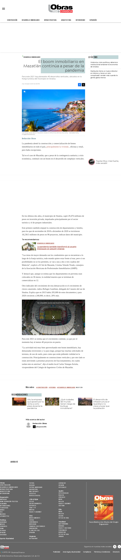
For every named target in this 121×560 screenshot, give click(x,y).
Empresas (3, 499)
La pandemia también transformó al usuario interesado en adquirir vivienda (56, 248)
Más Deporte (33, 491)
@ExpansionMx (41, 427)
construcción (42, 387)
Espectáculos (64, 493)
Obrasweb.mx (119, 546)
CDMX (2, 528)
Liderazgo (62, 483)
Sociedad (3, 535)
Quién (61, 491)
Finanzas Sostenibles (37, 526)
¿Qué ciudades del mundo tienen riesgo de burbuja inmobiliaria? (67, 403)
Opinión (3, 532)
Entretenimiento (35, 503)
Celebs (61, 516)
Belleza (61, 501)
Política (3, 520)
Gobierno (3, 522)
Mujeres (3, 514)
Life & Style (33, 499)
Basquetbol (33, 489)
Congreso (3, 526)
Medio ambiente (34, 518)
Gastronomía (63, 524)
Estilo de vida (64, 518)
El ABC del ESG (34, 530)
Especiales (62, 487)
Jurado (61, 536)
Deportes (32, 505)
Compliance (87, 552)
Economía (3, 503)
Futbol (31, 483)
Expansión (93, 20)
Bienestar (62, 532)
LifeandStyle (4, 516)
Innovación (33, 528)
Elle (60, 509)
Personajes (63, 530)
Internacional (5, 506)
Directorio (116, 552)
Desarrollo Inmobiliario (31, 20)
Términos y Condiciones (102, 552)
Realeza (61, 495)
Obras (2, 483)
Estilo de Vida (64, 534)
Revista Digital (34, 495)
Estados (3, 530)
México (2, 524)
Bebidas (61, 526)
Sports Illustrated (7, 539)
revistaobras (114, 546)
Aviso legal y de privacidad (71, 552)
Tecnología (4, 508)
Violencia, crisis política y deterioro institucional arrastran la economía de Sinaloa (104, 64)
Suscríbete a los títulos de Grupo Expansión (103, 523)
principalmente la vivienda (58, 147)
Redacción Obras (39, 423)
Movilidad (32, 524)
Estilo (31, 501)
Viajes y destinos (65, 528)
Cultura (62, 505)
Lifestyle (32, 493)
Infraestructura (50, 20)
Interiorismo (80, 20)
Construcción (12, 20)
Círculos (62, 497)
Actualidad (33, 538)
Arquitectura (66, 20)
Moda (60, 499)
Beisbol (32, 485)
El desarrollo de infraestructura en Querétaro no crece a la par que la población (101, 403)
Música (31, 510)
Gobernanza (33, 522)
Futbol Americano (35, 487)
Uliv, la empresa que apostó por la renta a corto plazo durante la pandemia (35, 403)
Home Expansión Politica (9, 501)
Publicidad (56, 552)
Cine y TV (32, 508)
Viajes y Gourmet (35, 512)
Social (31, 520)
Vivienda (53, 387)
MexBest (62, 522)
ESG (1, 512)
